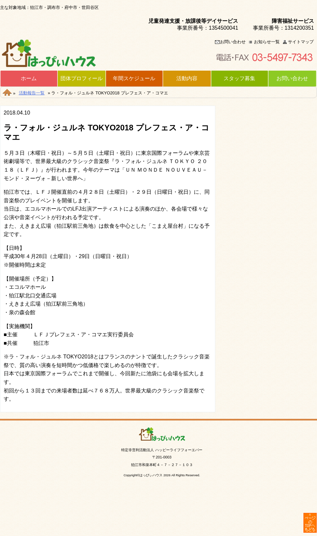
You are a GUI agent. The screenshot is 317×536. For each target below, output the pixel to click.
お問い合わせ (233, 42)
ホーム (29, 78)
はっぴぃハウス (150, 475)
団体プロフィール (81, 78)
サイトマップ (301, 42)
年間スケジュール (134, 78)
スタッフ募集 (239, 78)
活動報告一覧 (32, 92)
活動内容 (186, 78)
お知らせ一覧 (267, 42)
